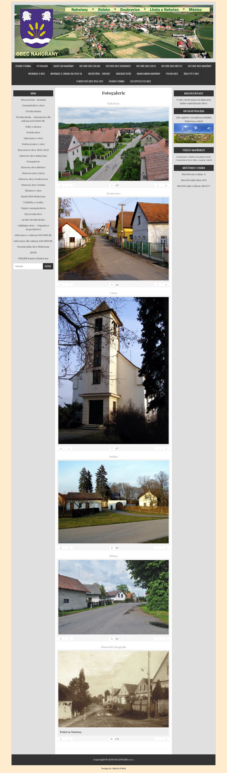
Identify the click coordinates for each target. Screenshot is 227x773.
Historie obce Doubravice (118, 66)
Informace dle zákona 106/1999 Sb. (33, 241)
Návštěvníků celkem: (189, 186)
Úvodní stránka (23, 66)
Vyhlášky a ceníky (33, 202)
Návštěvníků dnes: (192, 180)
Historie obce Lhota (146, 66)
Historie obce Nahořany (199, 66)
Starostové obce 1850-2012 (89, 81)
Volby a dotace (33, 126)
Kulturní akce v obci (33, 144)
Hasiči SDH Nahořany (64, 66)
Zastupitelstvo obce (140, 81)
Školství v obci (191, 73)
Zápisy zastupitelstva (33, 208)
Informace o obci (36, 73)
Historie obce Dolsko (89, 66)
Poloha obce (172, 73)
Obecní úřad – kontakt (99, 73)
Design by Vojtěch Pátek (113, 768)
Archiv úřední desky (33, 219)
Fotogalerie (42, 66)
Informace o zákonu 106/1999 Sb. (66, 73)
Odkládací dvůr (123, 73)
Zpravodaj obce (33, 214)
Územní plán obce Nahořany (33, 246)
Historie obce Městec (171, 66)
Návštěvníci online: (193, 174)
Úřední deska (33, 111)
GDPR (33, 252)
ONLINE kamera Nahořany (148, 73)
